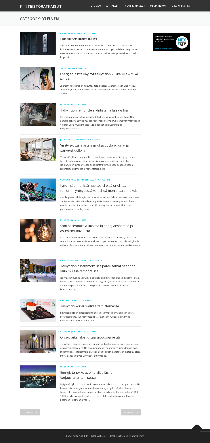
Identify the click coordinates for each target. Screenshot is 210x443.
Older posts (30, 412)
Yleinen (91, 33)
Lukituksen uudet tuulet (78, 38)
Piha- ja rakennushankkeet (75, 260)
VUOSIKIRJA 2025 (135, 5)
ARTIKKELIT (113, 5)
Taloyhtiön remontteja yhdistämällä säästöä (94, 110)
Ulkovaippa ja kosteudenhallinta (79, 180)
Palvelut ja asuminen (72, 33)
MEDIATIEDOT (158, 5)
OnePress (115, 435)
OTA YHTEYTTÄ (181, 5)
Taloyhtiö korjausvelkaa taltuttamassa (89, 306)
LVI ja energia (68, 68)
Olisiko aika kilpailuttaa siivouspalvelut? (90, 337)
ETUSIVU (96, 5)
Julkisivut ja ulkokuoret (74, 140)
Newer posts (131, 412)
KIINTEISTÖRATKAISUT (41, 6)
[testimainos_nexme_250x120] (171, 42)
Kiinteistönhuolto (71, 300)
